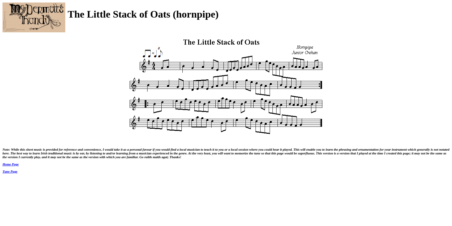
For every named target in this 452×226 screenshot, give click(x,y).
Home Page (11, 164)
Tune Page (10, 171)
